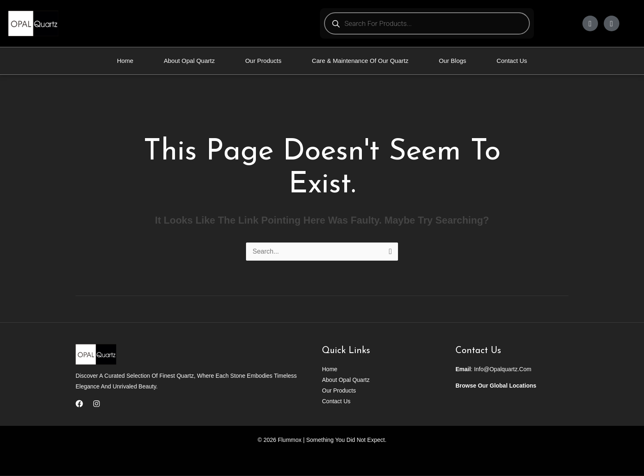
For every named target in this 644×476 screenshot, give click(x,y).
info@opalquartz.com (502, 369)
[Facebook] (79, 403)
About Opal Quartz (189, 60)
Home (125, 60)
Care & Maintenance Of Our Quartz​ (360, 60)
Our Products (263, 60)
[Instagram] (96, 403)
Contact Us (512, 60)
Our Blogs (452, 60)
